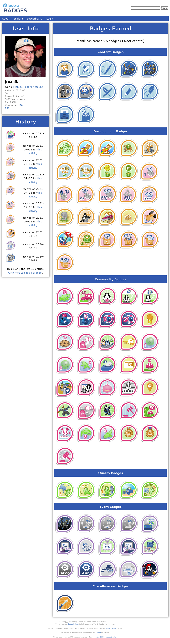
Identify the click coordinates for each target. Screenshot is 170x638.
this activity (35, 151)
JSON (21, 104)
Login (49, 18)
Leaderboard (34, 18)
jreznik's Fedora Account (28, 87)
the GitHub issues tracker (107, 637)
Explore (18, 18)
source (98, 632)
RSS (7, 107)
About (5, 18)
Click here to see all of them (25, 272)
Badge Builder (73, 624)
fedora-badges (111, 628)
